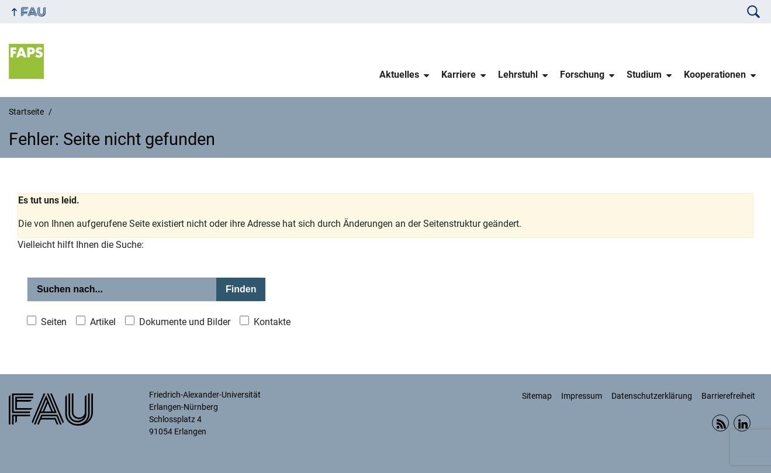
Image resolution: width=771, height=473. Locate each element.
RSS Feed (720, 423)
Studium (644, 74)
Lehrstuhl (518, 74)
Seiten (54, 321)
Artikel (103, 321)
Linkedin (742, 423)
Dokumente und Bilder (184, 321)
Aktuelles (399, 74)
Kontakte (272, 321)
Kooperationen (715, 74)
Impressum (581, 396)
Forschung (582, 74)
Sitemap (537, 396)
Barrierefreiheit (728, 396)
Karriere (458, 74)
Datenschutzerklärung (651, 396)
